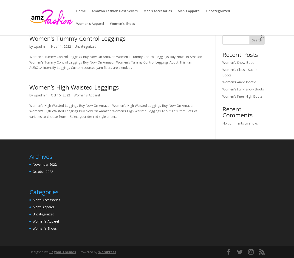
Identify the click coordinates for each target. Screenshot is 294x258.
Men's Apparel (189, 11)
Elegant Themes (62, 252)
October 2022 (43, 171)
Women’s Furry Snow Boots (243, 89)
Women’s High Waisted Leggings (74, 87)
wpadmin (40, 46)
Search (257, 40)
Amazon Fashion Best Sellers (115, 11)
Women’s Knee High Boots (242, 96)
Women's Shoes (122, 24)
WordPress (107, 252)
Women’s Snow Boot (238, 62)
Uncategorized (218, 11)
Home (81, 11)
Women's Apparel (90, 24)
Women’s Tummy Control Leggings (77, 38)
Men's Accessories (158, 11)
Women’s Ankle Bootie (239, 82)
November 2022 (45, 164)
